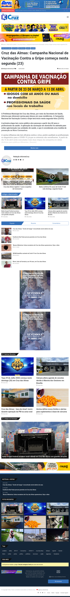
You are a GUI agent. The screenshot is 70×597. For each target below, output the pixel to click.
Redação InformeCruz (8, 68)
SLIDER (33, 48)
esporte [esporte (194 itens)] (54, 550)
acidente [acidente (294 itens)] (4, 550)
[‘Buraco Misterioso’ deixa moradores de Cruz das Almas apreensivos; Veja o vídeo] (6, 247)
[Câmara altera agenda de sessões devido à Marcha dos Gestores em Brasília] (58, 203)
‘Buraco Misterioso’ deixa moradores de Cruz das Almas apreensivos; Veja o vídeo (36, 245)
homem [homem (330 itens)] (60, 550)
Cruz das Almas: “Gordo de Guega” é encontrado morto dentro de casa (33, 229)
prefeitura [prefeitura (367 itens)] (28, 554)
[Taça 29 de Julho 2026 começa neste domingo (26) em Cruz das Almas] (35, 203)
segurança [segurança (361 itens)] (48, 554)
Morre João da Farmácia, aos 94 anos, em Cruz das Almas (29, 261)
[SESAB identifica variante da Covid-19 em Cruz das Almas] (6, 255)
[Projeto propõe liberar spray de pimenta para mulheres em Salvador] (12, 535)
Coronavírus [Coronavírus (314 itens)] (23, 550)
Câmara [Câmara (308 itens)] (48, 550)
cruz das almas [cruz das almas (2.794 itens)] (39, 550)
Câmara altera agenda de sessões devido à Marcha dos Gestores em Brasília (57, 212)
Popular (12, 223)
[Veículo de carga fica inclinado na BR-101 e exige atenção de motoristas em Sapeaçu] (58, 535)
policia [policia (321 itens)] (15, 554)
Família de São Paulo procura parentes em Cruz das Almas (29, 237)
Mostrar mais (35, 148)
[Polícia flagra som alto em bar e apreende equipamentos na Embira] (58, 522)
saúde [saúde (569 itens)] (41, 554)
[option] (35, 440)
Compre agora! (64, 592)
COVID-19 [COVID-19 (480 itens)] (31, 550)
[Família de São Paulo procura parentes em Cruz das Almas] (6, 239)
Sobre (52, 592)
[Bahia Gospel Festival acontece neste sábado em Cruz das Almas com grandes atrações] (11, 203)
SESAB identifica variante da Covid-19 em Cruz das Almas (29, 253)
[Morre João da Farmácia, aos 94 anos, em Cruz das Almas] (6, 264)
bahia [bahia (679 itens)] (10, 550)
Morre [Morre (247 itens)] (3, 554)
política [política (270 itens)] (21, 554)
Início (3, 44)
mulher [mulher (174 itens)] (9, 554)
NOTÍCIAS (14, 48)
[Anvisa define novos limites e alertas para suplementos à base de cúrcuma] (52, 398)
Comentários (56, 223)
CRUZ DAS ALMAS (11, 44)
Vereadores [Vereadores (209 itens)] (56, 554)
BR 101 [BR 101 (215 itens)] (16, 550)
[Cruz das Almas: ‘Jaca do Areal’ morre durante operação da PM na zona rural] (17, 398)
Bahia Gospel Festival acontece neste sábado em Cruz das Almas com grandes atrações (10, 212)
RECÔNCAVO (22, 48)
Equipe (57, 592)
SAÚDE (28, 48)
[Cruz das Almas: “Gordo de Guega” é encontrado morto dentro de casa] (6, 231)
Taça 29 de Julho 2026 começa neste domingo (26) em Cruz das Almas (34, 212)
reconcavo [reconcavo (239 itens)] (35, 554)
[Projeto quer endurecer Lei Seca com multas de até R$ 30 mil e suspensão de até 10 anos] (35, 535)
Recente (33, 223)
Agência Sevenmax (43, 589)
